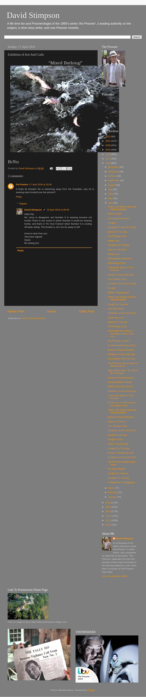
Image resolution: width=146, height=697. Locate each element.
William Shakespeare (118, 292)
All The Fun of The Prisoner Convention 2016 (122, 404)
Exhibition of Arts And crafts (121, 354)
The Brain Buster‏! (116, 469)
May (110, 198)
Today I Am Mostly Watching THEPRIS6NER (122, 208)
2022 (108, 136)
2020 (108, 145)
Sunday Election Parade (120, 382)
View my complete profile (114, 576)
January (112, 497)
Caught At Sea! (115, 439)
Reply (19, 196)
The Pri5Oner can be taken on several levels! (123, 364)
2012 (108, 516)
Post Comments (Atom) (33, 318)
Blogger (91, 690)
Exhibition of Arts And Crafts (122, 227)
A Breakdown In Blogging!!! (121, 482)
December (113, 167)
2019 (108, 149)
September (114, 180)
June (111, 194)
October (112, 176)
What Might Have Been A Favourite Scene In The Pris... (121, 334)
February (113, 492)
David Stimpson (33, 15)
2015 (108, 502)
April (110, 203)
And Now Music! (116, 308)
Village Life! (114, 240)
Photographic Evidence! (120, 258)
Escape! (112, 223)
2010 (108, 524)
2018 (108, 154)
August (112, 185)
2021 (108, 141)
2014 (108, 507)
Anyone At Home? (117, 421)
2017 (108, 158)
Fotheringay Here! (117, 263)
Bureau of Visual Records (121, 274)
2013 (108, 511)
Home (51, 311)
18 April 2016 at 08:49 (58, 209)
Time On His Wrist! (117, 249)
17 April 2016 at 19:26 (40, 184)
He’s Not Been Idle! (117, 426)
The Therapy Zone (117, 236)
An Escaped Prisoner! (119, 218)
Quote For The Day (117, 232)
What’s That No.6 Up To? (120, 386)
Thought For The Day (118, 245)
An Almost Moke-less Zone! (121, 345)
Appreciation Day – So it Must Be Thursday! (123, 371)
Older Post (86, 311)
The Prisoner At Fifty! (118, 341)
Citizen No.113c (116, 317)
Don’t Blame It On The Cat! (121, 358)
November (113, 171)
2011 (108, 520)
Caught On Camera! (118, 304)
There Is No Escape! (118, 444)
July (110, 189)
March (111, 488)
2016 (108, 163)
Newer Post (16, 311)
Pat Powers (22, 184)
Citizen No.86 (114, 214)
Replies (23, 203)
